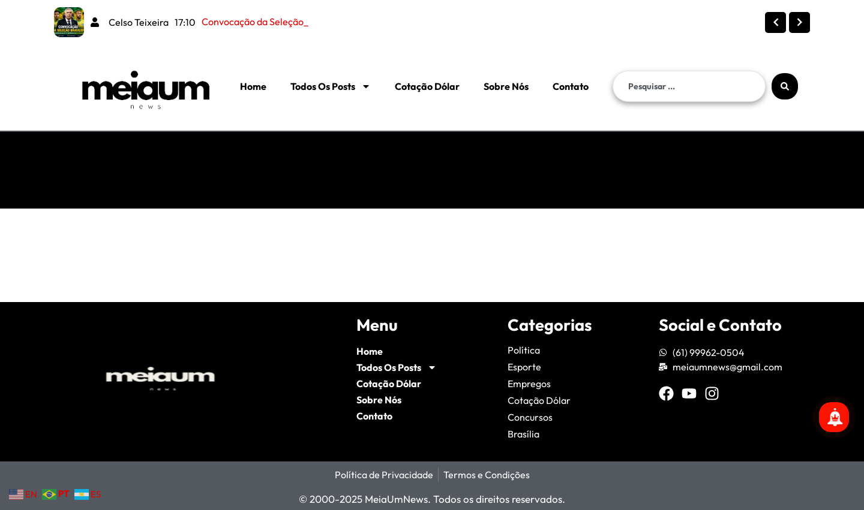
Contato (571, 86)
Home (253, 86)
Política (524, 350)
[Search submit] (785, 86)
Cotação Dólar (427, 86)
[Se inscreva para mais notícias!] (834, 417)
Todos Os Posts (330, 86)
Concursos (530, 417)
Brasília (523, 434)
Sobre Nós (506, 86)
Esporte (524, 367)
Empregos (529, 384)
